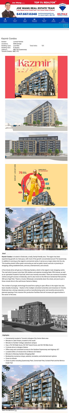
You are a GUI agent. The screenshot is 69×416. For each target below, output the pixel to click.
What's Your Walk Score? (9, 410)
